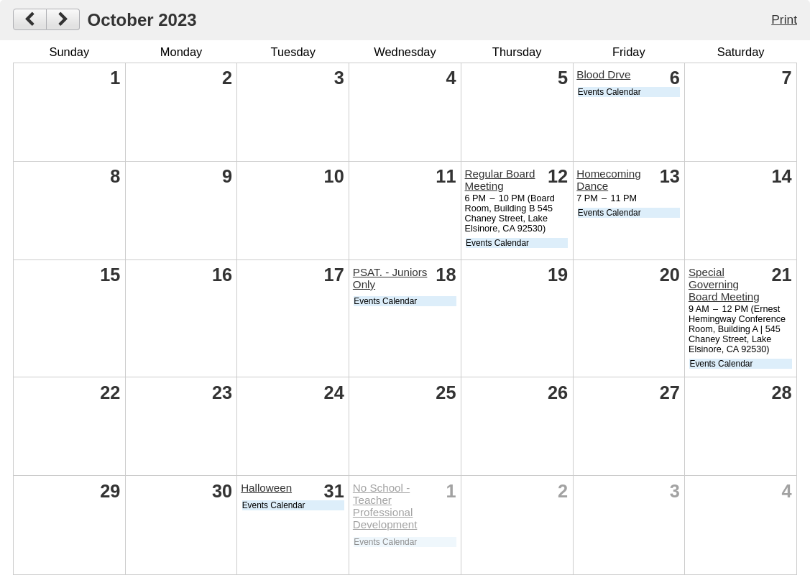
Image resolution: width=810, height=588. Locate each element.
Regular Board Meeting (500, 179)
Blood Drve (603, 74)
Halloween (266, 488)
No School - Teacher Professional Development (385, 506)
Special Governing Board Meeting (724, 284)
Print (784, 19)
